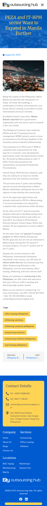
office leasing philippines (16, 314)
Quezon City (25, 468)
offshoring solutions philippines (19, 326)
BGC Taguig (8, 463)
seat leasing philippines (16, 345)
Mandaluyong (9, 468)
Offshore (24, 446)
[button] (42, 5)
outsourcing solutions (15, 332)
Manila (6, 472)
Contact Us (8, 450)
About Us (7, 442)
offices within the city (13, 262)
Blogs (5, 446)
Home (5, 438)
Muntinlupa (25, 463)
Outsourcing (26, 438)
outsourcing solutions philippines (20, 339)
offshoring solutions (14, 320)
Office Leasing (27, 442)
